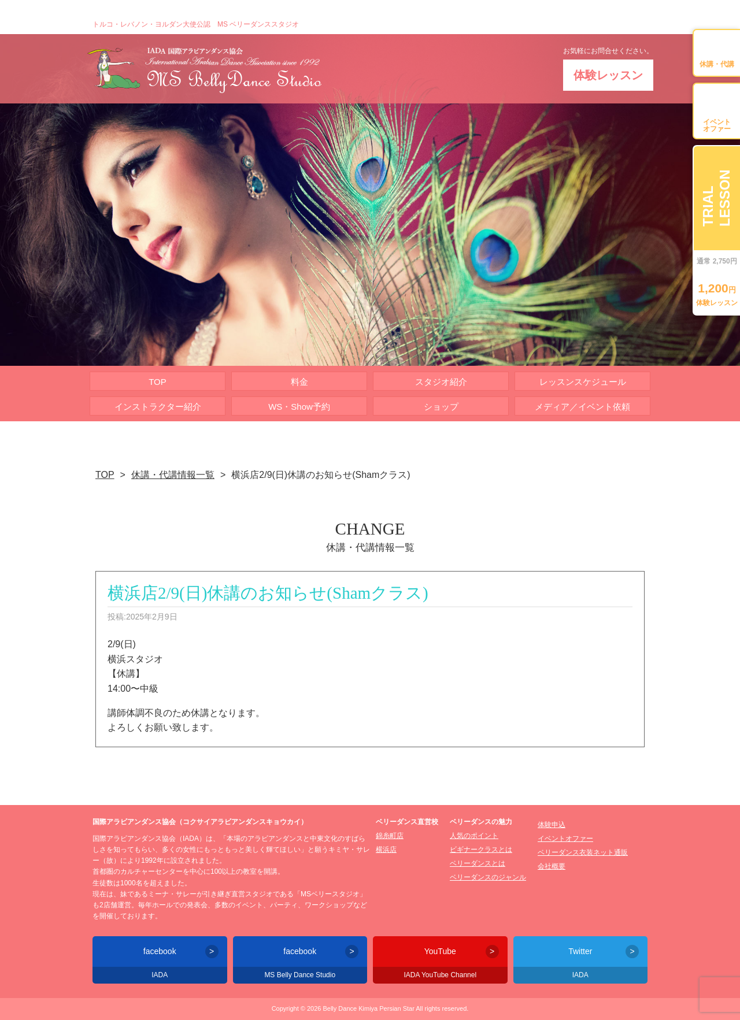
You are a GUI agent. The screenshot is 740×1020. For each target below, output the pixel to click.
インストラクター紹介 (157, 406)
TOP (157, 382)
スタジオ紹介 (441, 382)
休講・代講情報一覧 (172, 475)
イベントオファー (565, 838)
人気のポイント (474, 836)
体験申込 (551, 825)
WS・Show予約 (299, 406)
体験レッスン (608, 75)
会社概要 (551, 866)
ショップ (441, 406)
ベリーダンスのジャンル (488, 877)
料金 (299, 382)
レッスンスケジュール (582, 382)
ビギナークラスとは (481, 849)
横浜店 (386, 849)
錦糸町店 (390, 836)
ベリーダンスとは (477, 863)
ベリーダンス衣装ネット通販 (583, 852)
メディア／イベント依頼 (582, 406)
